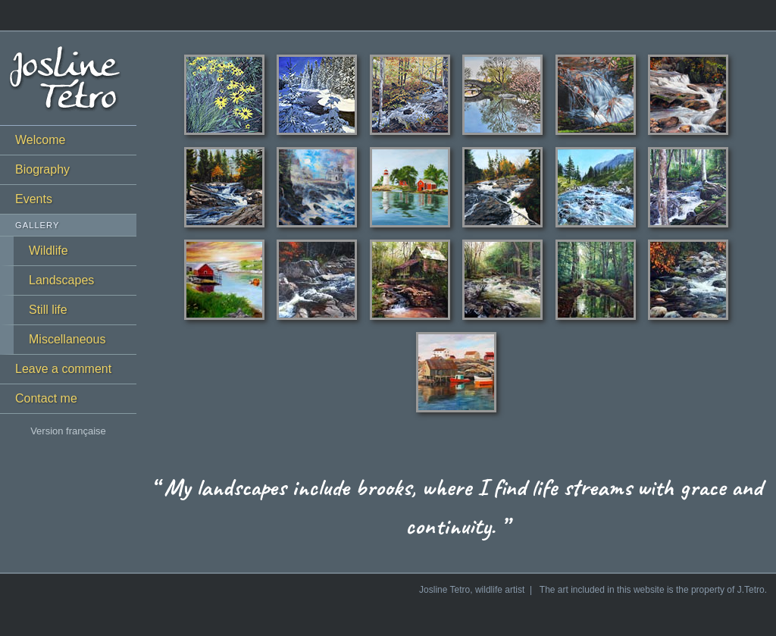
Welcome (40, 139)
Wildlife (48, 250)
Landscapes (61, 280)
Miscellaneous (67, 339)
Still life (48, 309)
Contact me (46, 398)
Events (33, 199)
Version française (68, 431)
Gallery (37, 225)
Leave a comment (63, 368)
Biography (42, 169)
